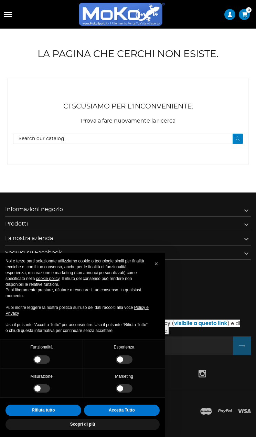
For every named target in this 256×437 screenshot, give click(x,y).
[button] (156, 263)
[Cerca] (128, 139)
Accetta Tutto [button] (122, 410)
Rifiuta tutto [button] (43, 410)
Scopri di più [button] (82, 424)
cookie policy (48, 278)
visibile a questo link (200, 323)
